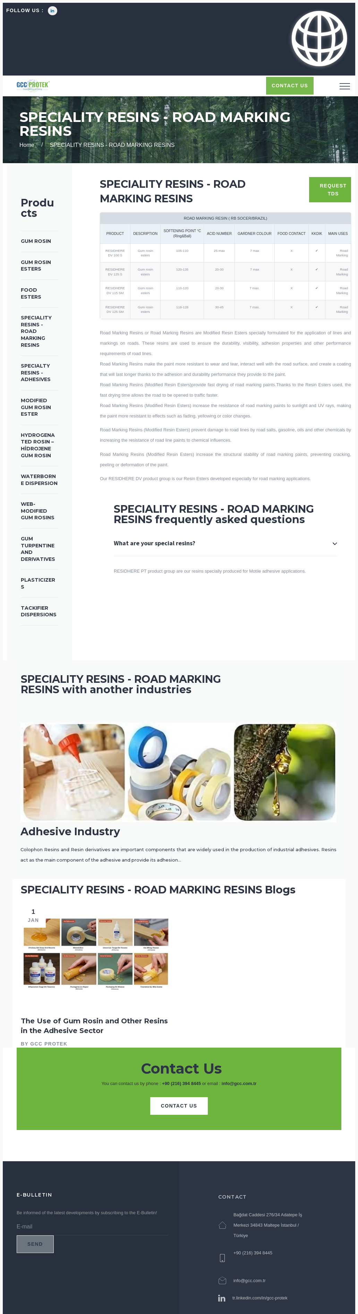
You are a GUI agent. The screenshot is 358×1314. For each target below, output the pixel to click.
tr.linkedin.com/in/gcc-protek (260, 1302)
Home (26, 145)
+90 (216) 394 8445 (181, 1083)
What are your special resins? (154, 543)
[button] (319, 39)
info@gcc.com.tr (239, 1083)
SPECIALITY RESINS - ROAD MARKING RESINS (112, 145)
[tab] (225, 552)
